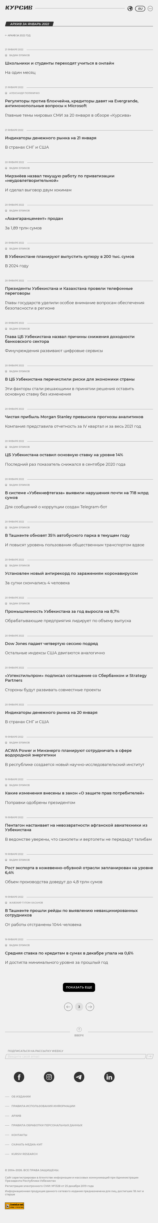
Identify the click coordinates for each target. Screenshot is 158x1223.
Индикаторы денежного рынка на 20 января (51, 712)
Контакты (19, 1135)
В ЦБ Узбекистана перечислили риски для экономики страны (70, 379)
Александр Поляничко (24, 93)
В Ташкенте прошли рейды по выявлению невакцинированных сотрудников (71, 913)
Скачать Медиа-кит (26, 1144)
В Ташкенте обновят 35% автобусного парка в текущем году (67, 535)
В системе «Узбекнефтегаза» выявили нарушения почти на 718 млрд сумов (76, 495)
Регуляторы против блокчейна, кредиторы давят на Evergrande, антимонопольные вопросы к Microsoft (71, 103)
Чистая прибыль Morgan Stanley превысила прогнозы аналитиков (74, 417)
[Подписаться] (150, 1056)
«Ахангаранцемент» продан (34, 218)
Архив (16, 1115)
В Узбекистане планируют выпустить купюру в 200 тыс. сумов (69, 256)
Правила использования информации (43, 1106)
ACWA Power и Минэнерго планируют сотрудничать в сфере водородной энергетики (68, 753)
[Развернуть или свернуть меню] (150, 8)
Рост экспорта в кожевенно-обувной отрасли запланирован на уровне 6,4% (79, 870)
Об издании (21, 1096)
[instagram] (49, 1077)
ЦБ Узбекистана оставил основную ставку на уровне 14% (64, 455)
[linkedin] (109, 1077)
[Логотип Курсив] (19, 7)
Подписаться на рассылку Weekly (35, 1051)
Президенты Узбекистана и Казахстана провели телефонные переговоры (69, 291)
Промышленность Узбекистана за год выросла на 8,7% (62, 611)
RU (140, 9)
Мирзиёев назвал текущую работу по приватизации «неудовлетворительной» (60, 178)
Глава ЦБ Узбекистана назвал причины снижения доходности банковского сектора (70, 339)
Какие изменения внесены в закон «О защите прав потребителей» (74, 793)
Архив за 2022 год (17, 35)
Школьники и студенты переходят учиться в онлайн (59, 63)
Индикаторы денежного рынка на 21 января (50, 138)
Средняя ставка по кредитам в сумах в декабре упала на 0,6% (69, 953)
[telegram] (79, 1077)
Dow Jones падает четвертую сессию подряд (51, 643)
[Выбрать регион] (130, 8)
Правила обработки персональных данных (46, 1125)
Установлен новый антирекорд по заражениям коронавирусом (71, 573)
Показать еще (79, 987)
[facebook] (19, 1077)
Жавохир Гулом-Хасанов (26, 903)
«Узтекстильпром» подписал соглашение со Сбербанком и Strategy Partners (76, 678)
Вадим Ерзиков (19, 55)
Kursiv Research (24, 1154)
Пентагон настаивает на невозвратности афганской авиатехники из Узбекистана (76, 827)
